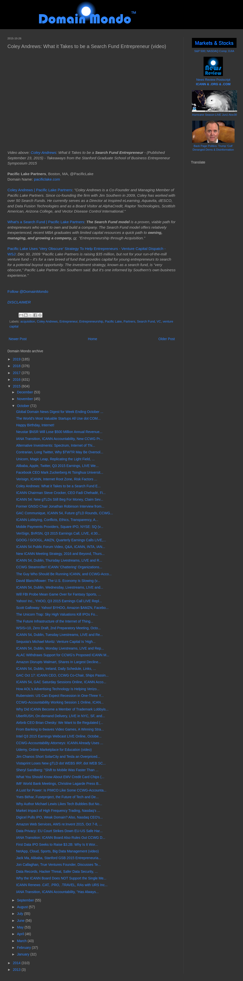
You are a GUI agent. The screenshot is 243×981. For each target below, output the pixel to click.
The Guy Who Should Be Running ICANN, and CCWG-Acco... (64, 574)
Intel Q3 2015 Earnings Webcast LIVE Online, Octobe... (59, 736)
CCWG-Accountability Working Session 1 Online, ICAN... (60, 702)
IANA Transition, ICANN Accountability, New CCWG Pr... (59, 439)
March (22, 941)
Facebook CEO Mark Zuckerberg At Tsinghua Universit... (59, 472)
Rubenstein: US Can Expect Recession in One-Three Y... (60, 696)
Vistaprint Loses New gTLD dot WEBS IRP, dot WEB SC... (61, 763)
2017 (17, 373)
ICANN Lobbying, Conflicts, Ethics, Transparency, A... (57, 520)
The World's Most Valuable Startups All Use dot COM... (58, 418)
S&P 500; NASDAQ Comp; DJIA (214, 51)
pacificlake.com (47, 179)
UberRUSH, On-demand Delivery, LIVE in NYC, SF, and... (60, 716)
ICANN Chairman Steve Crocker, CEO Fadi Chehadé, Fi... (61, 493)
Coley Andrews (43, 152)
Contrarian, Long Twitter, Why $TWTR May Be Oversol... (59, 452)
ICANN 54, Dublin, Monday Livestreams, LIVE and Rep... (60, 648)
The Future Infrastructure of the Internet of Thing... (54, 621)
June (21, 921)
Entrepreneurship (91, 321)
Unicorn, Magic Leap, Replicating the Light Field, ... (55, 459)
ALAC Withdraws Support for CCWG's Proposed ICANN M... (62, 655)
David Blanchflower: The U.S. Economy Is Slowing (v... (58, 581)
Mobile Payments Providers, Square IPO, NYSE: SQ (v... (59, 527)
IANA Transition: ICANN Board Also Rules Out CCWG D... (60, 838)
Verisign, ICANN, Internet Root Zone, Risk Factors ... (56, 479)
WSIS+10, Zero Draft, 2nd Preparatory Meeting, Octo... (58, 628)
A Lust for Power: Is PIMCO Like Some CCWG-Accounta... (61, 790)
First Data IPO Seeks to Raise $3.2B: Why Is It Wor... (57, 844)
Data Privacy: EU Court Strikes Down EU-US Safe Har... (59, 831)
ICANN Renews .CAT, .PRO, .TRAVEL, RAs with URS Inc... (62, 885)
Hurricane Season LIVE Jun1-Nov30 (214, 114)
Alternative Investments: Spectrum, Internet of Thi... (55, 445)
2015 (17, 386)
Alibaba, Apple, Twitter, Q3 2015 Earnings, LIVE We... (57, 466)
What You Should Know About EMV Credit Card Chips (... (60, 777)
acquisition (27, 321)
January (23, 954)
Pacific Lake (113, 321)
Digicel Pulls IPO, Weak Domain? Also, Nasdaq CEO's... (59, 817)
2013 (17, 970)
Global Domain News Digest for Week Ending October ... (59, 412)
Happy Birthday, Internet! (35, 425)
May (20, 927)
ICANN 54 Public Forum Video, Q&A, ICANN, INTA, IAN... (60, 547)
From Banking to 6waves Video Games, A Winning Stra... (60, 729)
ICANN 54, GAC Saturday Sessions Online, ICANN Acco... (61, 682)
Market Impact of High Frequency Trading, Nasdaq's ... (58, 811)
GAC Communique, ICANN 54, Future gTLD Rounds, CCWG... (64, 513)
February (24, 948)
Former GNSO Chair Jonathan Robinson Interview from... (60, 506)
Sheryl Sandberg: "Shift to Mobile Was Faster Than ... (57, 770)
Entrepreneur (69, 321)
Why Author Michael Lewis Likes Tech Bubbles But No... (59, 804)
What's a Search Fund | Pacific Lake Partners (45, 222)
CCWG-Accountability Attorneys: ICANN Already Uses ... (59, 743)
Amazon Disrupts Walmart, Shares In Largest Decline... (58, 662)
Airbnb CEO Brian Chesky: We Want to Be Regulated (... (59, 723)
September (26, 900)
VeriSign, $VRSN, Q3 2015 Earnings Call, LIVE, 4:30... (58, 533)
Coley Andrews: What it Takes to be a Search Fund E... (58, 486)
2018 (17, 366)
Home (92, 339)
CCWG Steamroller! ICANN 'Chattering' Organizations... (59, 567)
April (21, 934)
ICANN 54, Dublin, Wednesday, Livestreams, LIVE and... (59, 587)
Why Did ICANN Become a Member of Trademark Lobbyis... (62, 709)
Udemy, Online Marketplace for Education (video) (54, 750)
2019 (17, 359)
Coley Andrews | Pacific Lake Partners (39, 190)
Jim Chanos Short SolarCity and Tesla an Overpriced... (58, 757)
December (25, 392)
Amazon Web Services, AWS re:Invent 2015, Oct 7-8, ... (59, 824)
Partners (129, 321)
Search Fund (146, 321)
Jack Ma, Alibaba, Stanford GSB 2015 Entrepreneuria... (58, 858)
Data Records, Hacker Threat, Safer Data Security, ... (57, 871)
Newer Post (18, 339)
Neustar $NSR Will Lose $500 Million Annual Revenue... (59, 432)
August (23, 907)
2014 (17, 963)
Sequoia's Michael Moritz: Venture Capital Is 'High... (56, 642)
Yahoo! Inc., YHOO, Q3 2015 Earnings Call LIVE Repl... (59, 601)
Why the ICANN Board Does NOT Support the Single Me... (61, 878)
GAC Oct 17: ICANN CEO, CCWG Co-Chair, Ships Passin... (62, 675)
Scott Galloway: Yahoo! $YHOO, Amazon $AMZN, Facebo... (62, 608)
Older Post (166, 339)
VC (159, 321)
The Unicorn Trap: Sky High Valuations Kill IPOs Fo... (57, 614)
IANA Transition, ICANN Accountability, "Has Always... (57, 892)
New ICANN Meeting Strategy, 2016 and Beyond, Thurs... (60, 554)
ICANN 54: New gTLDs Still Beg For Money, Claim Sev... (59, 499)
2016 (17, 380)
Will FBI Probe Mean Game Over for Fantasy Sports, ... (58, 594)
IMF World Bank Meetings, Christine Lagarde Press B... (58, 784)
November (25, 399)
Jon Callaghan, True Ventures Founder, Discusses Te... (58, 865)
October (23, 406)
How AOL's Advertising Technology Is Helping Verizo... (57, 689)
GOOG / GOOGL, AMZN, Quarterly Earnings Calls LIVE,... (61, 540)
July (20, 914)
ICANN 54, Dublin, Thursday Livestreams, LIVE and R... (59, 560)
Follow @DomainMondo (27, 291)
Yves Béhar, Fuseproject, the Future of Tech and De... (57, 797)
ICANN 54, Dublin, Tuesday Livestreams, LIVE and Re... (59, 635)
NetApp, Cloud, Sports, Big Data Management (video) (57, 851)
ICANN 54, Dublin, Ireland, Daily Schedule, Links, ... (56, 669)
